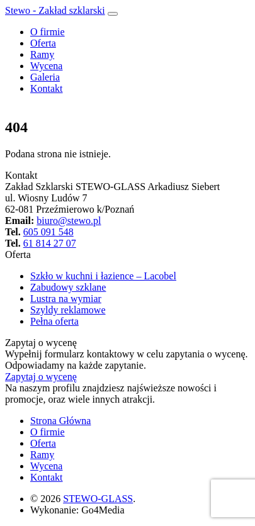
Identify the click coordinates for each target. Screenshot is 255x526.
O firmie (47, 31)
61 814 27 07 (49, 243)
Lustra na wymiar (65, 298)
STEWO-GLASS (98, 498)
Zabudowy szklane (68, 287)
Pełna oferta (54, 321)
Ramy (42, 54)
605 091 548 (48, 232)
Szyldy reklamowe (68, 310)
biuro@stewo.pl (69, 220)
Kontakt (46, 88)
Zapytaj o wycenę (41, 376)
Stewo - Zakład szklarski (55, 10)
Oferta (43, 43)
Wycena (46, 65)
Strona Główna (60, 420)
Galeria (45, 77)
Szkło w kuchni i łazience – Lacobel (103, 276)
